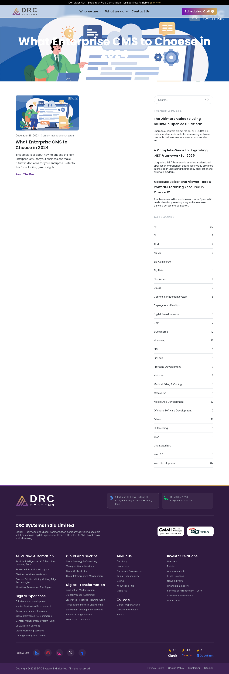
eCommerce (161, 331)
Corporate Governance (129, 570)
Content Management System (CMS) (35, 620)
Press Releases (175, 575)
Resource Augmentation (79, 614)
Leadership (123, 566)
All (155, 226)
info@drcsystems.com (181, 500)
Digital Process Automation (80, 594)
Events (120, 614)
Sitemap (209, 667)
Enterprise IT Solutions (78, 619)
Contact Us (140, 11)
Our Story (122, 561)
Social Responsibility (128, 575)
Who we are (88, 11)
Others (158, 419)
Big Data (158, 270)
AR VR (157, 252)
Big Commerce (162, 261)
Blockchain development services (84, 609)
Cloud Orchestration (77, 570)
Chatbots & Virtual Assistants (31, 574)
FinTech (158, 357)
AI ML (157, 243)
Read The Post (25, 174)
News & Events (175, 580)
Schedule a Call (197, 11)
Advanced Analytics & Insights (32, 569)
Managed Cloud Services (80, 566)
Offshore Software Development (173, 410)
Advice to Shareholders (180, 595)
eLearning (159, 340)
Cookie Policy (176, 667)
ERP (156, 349)
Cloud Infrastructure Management (84, 575)
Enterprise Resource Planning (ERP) (85, 599)
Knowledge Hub (125, 585)
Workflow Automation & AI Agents (34, 587)
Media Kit (122, 590)
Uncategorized (162, 445)
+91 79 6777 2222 (179, 497)
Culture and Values (127, 609)
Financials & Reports (178, 585)
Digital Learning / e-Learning (31, 610)
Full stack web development (31, 601)
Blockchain (160, 278)
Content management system (57, 135)
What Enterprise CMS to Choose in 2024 (41, 144)
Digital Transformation (166, 313)
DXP (156, 322)
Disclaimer (194, 667)
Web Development (165, 462)
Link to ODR (173, 600)
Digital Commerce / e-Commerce (34, 615)
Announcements (176, 570)
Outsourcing (161, 427)
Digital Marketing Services (30, 630)
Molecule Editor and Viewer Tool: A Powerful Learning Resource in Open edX (182, 186)
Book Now (155, 2)
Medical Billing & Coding (168, 384)
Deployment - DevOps (167, 305)
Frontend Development (167, 366)
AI (155, 235)
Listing (120, 580)
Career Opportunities (128, 604)
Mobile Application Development (33, 605)
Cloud (157, 287)
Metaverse (160, 392)
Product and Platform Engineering (84, 604)
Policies (171, 566)
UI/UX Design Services (28, 625)
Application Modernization (80, 589)
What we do (114, 11)
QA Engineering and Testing (31, 635)
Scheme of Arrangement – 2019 (184, 590)
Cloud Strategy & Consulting (81, 561)
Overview (172, 561)
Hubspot (159, 375)
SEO (156, 436)
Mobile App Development (168, 401)
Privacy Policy (156, 667)
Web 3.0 (158, 454)
